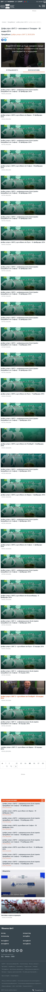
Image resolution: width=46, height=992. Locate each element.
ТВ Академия (5, 969)
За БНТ (3, 963)
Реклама (34, 10)
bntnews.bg (5, 936)
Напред (35, 966)
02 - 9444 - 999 (7, 956)
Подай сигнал (27, 966)
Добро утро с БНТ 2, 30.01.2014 (23, 34)
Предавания (11, 22)
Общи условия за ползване (9, 980)
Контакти (20, 966)
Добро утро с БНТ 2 (22, 22)
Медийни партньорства (14, 971)
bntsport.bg (27, 933)
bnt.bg (3, 933)
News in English (5, 975)
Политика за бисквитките (9, 983)
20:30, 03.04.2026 (7, 917)
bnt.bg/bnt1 (5, 941)
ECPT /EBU (19, 986)
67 (38, 763)
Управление (12, 966)
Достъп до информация (16, 969)
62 (17, 763)
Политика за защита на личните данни (28, 980)
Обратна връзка (6, 986)
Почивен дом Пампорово (29, 971)
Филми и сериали (33, 963)
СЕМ (13, 986)
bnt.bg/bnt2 (5, 943)
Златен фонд (23, 963)
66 (34, 763)
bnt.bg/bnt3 (27, 941)
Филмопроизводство (13, 963)
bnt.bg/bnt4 (27, 943)
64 (25, 763)
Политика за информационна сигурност (29, 983)
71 (7, 766)
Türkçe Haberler (14, 975)
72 (11, 766)
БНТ (2, 1)
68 (43, 763)
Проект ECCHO (27, 986)
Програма (4, 966)
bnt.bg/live (26, 936)
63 (21, 763)
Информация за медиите (31, 969)
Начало (4, 22)
